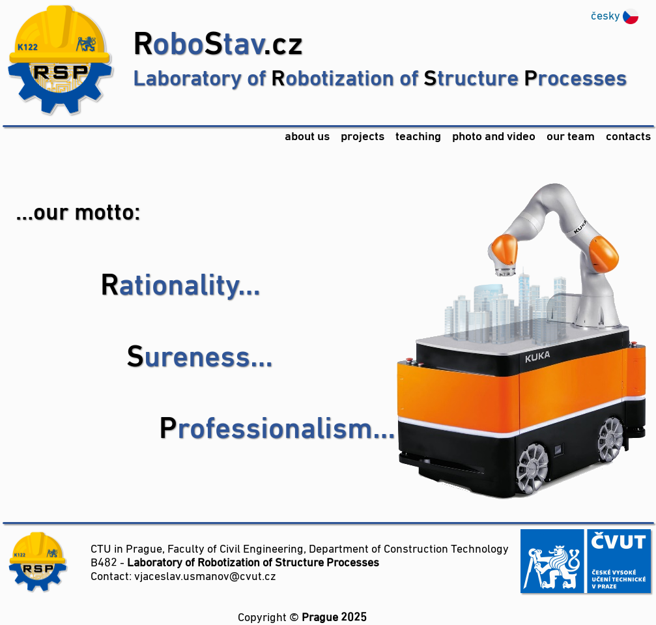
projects (362, 137)
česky (605, 16)
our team (571, 137)
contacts (628, 137)
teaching (418, 137)
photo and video (493, 137)
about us (307, 137)
